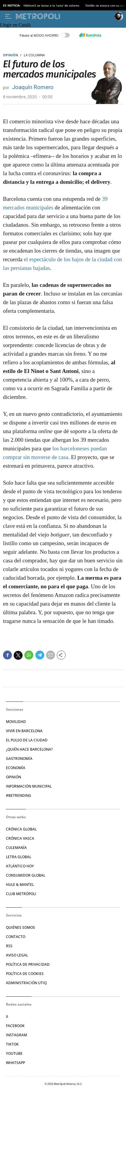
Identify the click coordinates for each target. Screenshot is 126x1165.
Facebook (15, 1025)
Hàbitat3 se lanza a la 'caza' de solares (51, 5)
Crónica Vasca (20, 838)
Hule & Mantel (20, 884)
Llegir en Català (15, 24)
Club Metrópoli (21, 893)
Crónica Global (21, 829)
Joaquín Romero (32, 87)
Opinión (10, 55)
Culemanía (16, 847)
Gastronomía (19, 758)
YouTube (14, 1053)
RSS (9, 945)
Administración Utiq (26, 982)
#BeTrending (18, 795)
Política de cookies (25, 973)
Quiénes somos (20, 927)
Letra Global (18, 856)
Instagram (16, 1035)
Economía (15, 767)
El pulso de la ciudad (27, 740)
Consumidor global (25, 875)
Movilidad (16, 721)
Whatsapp (15, 1062)
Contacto (15, 936)
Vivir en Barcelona (24, 730)
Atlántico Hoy (20, 866)
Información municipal (29, 786)
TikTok (12, 1044)
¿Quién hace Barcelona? (29, 749)
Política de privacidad (28, 964)
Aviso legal (17, 955)
